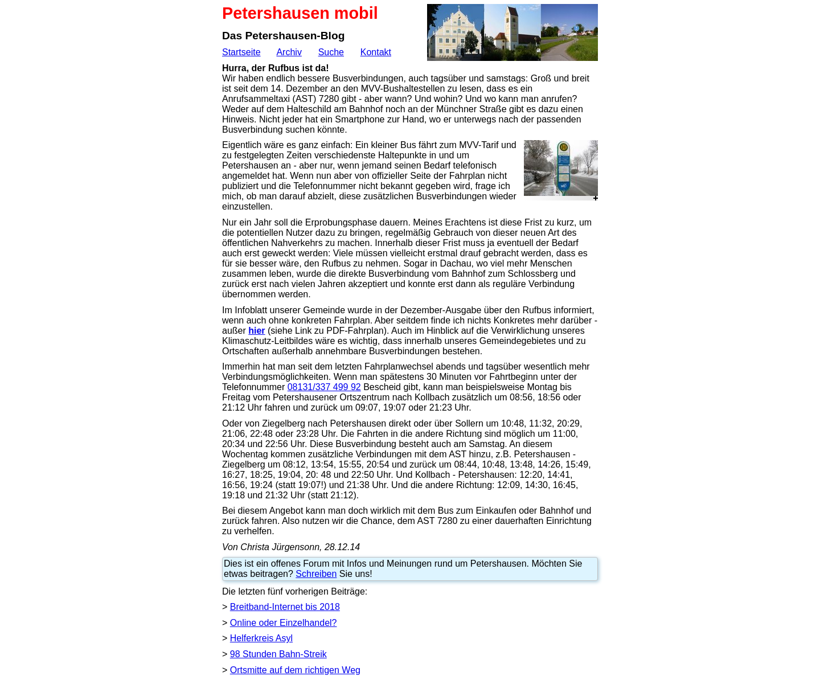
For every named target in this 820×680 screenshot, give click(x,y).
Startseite (241, 52)
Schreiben (316, 574)
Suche (331, 52)
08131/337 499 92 (324, 387)
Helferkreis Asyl (261, 638)
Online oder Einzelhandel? (283, 623)
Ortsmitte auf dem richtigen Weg (295, 670)
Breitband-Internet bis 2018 (285, 607)
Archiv (288, 52)
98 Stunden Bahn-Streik (278, 654)
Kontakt (375, 52)
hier (256, 330)
